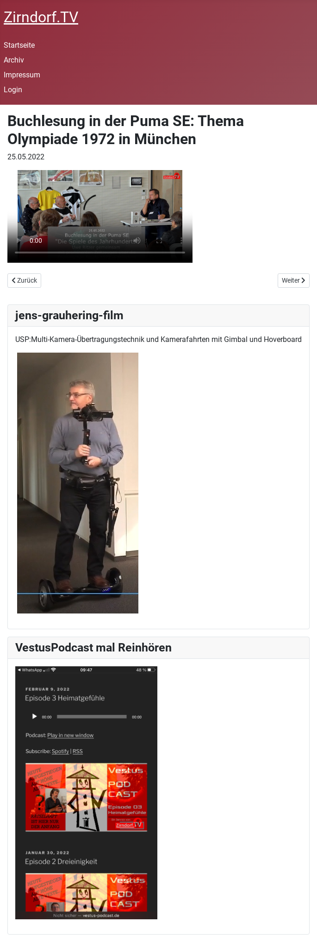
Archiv (14, 60)
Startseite (19, 45)
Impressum (22, 74)
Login (13, 89)
